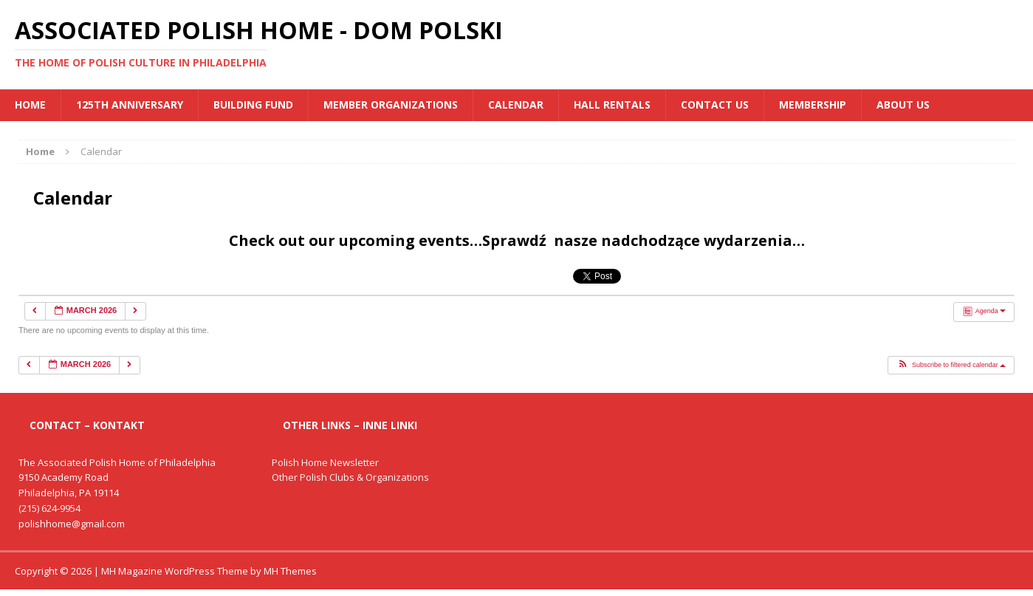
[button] (951, 365)
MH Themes (290, 571)
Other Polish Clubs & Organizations (350, 477)
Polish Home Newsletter (325, 462)
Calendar (515, 104)
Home (30, 104)
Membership (812, 104)
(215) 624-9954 (49, 508)
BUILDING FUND (253, 104)
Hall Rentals (612, 104)
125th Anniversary (129, 104)
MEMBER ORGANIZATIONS (390, 104)
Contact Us (715, 104)
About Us (903, 104)
